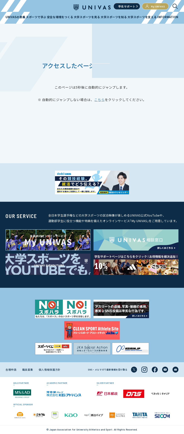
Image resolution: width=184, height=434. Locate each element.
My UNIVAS (155, 6)
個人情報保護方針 (50, 369)
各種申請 (11, 369)
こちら (99, 99)
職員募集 (27, 369)
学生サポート (126, 6)
